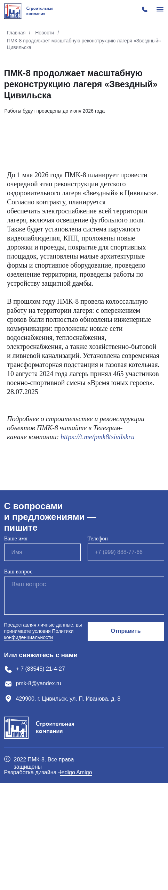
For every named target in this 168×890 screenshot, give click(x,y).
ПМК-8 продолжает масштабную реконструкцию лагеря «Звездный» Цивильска (84, 44)
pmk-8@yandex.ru (39, 790)
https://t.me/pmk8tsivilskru (98, 544)
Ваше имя (15, 645)
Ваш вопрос (18, 678)
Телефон (98, 645)
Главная (16, 32)
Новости (44, 32)
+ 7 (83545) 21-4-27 (40, 776)
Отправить (126, 738)
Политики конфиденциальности (39, 741)
